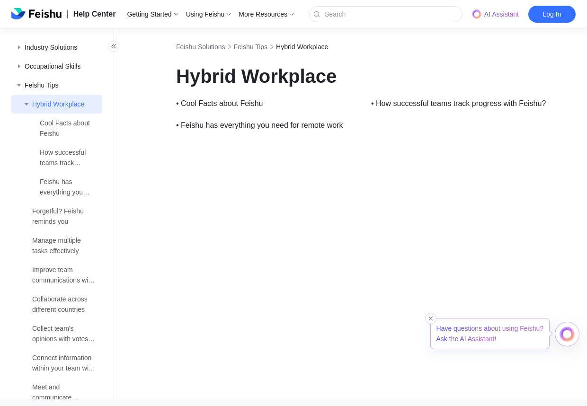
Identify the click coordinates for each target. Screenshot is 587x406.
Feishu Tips (272, 47)
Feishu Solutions (221, 47)
